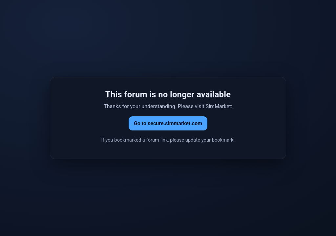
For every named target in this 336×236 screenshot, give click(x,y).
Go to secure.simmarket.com (168, 123)
